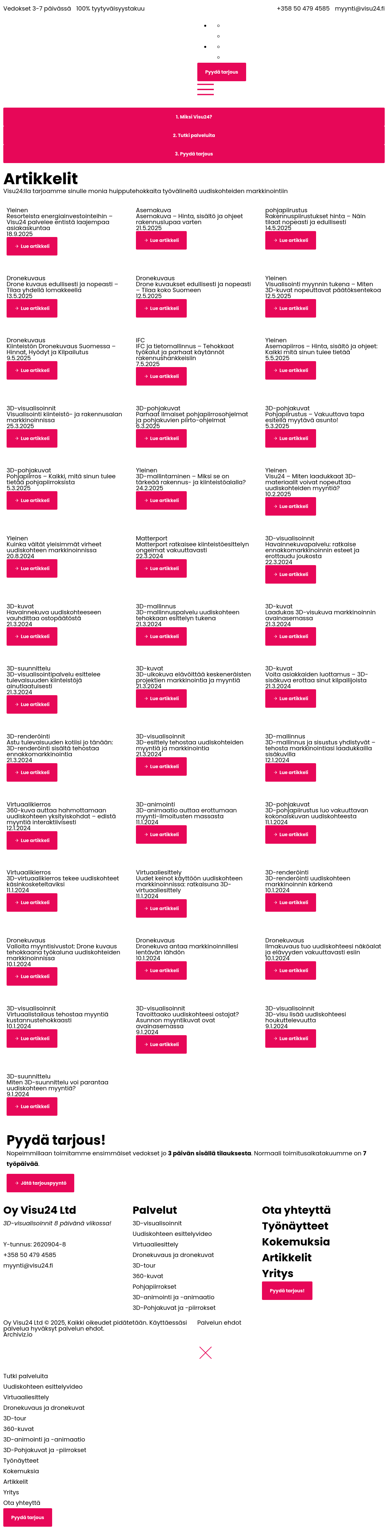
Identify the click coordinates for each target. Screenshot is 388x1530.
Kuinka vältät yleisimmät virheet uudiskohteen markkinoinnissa (54, 547)
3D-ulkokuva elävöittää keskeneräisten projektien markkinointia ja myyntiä (193, 677)
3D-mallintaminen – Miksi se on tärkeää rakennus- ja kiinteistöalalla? (191, 479)
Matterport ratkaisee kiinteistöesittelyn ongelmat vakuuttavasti (192, 547)
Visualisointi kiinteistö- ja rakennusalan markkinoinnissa (64, 417)
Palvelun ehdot (219, 1322)
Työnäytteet (295, 1225)
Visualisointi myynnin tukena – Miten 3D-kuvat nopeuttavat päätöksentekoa (323, 287)
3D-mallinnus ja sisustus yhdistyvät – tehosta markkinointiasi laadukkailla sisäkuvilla (320, 748)
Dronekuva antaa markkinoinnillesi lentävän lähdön (187, 949)
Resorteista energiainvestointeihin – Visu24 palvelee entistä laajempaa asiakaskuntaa (60, 222)
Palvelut (155, 1210)
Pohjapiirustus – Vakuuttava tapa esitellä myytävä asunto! (314, 417)
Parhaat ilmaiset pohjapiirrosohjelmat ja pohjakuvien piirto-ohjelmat (192, 417)
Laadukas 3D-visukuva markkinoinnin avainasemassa (320, 615)
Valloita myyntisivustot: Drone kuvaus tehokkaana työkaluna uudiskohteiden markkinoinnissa (63, 952)
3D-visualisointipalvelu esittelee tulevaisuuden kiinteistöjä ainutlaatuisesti (53, 680)
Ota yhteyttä (296, 1210)
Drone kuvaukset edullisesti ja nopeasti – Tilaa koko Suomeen (193, 287)
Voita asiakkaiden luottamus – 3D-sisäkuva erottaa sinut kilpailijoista (316, 677)
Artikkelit (287, 1257)
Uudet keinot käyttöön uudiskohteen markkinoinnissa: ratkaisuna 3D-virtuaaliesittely (189, 884)
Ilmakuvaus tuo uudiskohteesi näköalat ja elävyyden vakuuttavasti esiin (323, 949)
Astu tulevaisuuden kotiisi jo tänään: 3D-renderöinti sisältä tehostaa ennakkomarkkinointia (60, 748)
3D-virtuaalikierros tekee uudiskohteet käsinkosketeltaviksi (63, 881)
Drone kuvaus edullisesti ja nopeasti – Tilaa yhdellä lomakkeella (62, 287)
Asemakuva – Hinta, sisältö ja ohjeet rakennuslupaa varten (189, 219)
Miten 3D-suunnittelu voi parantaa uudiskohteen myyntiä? (58, 1085)
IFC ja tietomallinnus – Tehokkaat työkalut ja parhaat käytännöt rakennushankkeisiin (185, 352)
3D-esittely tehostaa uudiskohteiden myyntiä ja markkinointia (189, 745)
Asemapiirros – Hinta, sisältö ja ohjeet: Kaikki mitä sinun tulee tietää (321, 349)
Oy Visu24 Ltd (39, 1210)
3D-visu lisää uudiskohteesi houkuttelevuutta (305, 1017)
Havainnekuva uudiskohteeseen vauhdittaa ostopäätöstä (54, 615)
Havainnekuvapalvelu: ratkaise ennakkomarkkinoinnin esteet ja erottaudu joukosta (312, 550)
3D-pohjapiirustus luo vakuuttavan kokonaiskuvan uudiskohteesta (316, 813)
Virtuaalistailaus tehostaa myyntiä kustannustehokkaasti (58, 1017)
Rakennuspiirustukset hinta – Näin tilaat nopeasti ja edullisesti (315, 219)
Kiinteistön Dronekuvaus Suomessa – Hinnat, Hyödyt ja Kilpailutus (61, 349)
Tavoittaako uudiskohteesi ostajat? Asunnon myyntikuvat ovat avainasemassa (187, 1020)
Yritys (278, 1273)
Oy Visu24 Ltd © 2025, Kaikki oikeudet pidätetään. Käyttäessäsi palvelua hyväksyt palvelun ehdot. (95, 1325)
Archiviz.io (17, 1334)
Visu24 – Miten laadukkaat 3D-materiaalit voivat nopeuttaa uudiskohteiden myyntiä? (310, 482)
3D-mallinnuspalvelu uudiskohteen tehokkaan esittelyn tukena (188, 615)
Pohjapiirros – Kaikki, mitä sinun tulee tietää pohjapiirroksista (61, 479)
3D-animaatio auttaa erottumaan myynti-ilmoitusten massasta (186, 813)
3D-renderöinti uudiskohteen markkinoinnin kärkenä (307, 881)
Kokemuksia (296, 1241)
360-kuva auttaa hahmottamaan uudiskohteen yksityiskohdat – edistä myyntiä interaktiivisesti (61, 816)
